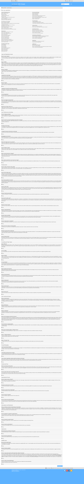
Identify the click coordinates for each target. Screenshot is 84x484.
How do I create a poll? (4, 34)
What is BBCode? (3, 44)
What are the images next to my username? (7, 26)
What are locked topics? (4, 50)
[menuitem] (16, 1)
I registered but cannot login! (5, 15)
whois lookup (3, 454)
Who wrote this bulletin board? (36, 44)
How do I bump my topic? (4, 41)
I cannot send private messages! (36, 21)
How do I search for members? (36, 32)
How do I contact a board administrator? (37, 47)
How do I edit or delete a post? (5, 32)
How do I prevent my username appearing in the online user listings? (10, 23)
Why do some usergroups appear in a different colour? (39, 17)
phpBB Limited (25, 443)
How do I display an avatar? (5, 27)
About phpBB (3, 444)
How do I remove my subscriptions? (37, 38)
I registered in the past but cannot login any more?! (8, 17)
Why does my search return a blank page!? (38, 31)
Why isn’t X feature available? (36, 45)
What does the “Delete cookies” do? (6, 19)
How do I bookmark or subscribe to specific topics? (39, 36)
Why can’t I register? (4, 14)
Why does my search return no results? (37, 30)
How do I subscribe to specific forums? (37, 37)
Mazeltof (18, 470)
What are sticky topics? (4, 49)
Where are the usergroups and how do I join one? (38, 15)
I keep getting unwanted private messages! (38, 22)
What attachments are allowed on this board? (38, 41)
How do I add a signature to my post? (6, 33)
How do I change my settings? (5, 22)
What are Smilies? (3, 46)
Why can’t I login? (3, 16)
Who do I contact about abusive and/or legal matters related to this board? (42, 46)
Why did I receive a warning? (5, 38)
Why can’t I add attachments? (5, 37)
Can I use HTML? (3, 45)
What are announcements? (5, 48)
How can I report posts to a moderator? (6, 39)
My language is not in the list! (5, 25)
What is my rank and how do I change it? (6, 28)
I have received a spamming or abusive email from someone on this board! (42, 23)
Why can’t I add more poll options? (5, 35)
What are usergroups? (35, 14)
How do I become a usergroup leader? (37, 16)
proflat (14, 470)
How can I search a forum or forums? (37, 29)
